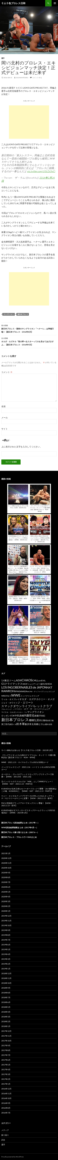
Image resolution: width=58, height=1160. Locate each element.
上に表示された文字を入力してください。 (21, 446)
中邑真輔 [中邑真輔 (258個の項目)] (19, 715)
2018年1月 (5, 1026)
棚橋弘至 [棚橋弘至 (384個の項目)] (34, 720)
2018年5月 (5, 1007)
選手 (3, 58)
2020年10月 (6, 868)
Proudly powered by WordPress (12, 1157)
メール (4, 417)
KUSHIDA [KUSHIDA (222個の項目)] (47, 684)
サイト (4, 428)
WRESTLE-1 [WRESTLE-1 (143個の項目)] (6, 696)
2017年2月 (5, 1079)
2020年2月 (5, 906)
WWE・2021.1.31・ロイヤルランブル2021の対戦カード (25, 762)
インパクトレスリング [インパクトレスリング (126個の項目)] (29, 696)
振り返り (5, 1135)
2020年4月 (5, 896)
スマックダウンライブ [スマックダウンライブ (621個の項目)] (16, 706)
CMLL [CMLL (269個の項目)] (35, 680)
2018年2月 (5, 1021)
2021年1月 (5, 853)
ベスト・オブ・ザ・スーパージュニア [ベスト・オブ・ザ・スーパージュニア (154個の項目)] (33, 709)
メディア (5, 1130)
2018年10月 (6, 983)
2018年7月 (5, 997)
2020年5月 (5, 892)
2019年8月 (5, 935)
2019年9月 (5, 930)
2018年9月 (5, 988)
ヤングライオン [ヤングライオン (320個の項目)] (35, 711)
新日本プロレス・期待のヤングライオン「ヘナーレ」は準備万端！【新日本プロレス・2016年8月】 (29, 328)
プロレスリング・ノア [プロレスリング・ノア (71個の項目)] (8, 709)
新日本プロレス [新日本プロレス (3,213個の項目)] (15, 719)
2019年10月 (6, 925)
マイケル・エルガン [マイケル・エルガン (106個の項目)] (9, 712)
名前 (3, 406)
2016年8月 (5, 1108)
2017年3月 (5, 1074)
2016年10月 (6, 1098)
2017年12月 (6, 1031)
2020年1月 (5, 911)
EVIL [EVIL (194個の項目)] (43, 680)
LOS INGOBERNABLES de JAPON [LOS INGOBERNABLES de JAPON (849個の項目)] (24, 687)
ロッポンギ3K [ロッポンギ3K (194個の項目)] (8, 715)
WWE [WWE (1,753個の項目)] (15, 695)
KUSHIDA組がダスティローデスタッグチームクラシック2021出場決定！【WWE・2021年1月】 (28, 811)
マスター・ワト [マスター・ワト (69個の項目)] (22, 712)
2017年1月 (5, 1084)
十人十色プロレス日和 (13, 3)
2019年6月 (5, 944)
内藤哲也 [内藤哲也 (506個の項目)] (29, 715)
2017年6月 (5, 1060)
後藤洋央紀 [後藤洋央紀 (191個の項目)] (39, 715)
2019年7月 (5, 940)
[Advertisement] (29, 122)
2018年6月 (5, 1002)
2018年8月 (5, 993)
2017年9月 (5, 1045)
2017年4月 (5, 1069)
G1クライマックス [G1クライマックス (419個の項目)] (11, 683)
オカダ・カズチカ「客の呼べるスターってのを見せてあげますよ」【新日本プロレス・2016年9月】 (29, 341)
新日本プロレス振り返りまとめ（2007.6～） (20, 832)
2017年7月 (5, 1055)
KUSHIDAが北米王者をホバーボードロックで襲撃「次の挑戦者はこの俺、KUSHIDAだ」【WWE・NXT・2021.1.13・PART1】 (29, 790)
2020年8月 (5, 877)
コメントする (37, 78)
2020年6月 (5, 887)
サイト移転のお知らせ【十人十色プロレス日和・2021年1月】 (27, 750)
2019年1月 (5, 968)
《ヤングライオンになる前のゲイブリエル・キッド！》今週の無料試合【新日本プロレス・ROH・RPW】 (28, 756)
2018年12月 (6, 973)
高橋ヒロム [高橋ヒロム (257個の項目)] (39, 724)
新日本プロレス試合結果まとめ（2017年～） (20, 823)
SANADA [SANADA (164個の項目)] (23, 691)
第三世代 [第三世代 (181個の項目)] (5, 724)
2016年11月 (6, 1093)
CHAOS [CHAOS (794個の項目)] (27, 680)
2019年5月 (5, 949)
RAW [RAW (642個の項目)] (4, 691)
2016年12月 (6, 1089)
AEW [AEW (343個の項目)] (19, 680)
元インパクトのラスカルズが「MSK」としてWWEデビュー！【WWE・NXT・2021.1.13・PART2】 (27, 782)
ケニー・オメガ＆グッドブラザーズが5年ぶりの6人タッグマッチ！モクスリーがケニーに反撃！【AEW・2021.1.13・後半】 (27, 797)
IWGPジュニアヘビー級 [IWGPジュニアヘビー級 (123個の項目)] (32, 684)
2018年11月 (6, 978)
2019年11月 (6, 920)
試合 (3, 1140)
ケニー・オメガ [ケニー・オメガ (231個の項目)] (47, 699)
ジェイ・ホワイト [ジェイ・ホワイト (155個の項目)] (9, 703)
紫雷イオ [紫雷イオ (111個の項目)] (12, 724)
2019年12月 (6, 916)
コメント (6, 372)
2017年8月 (5, 1050)
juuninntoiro (22, 78)
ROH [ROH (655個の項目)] (11, 691)
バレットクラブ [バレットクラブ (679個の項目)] (41, 706)
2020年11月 (6, 863)
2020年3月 (5, 901)
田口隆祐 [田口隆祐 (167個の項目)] (43, 720)
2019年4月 (5, 954)
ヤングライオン (9, 314)
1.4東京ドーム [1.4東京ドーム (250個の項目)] (8, 680)
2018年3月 (5, 1017)
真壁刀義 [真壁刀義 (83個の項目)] (50, 720)
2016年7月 (5, 1113)
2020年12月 (6, 858)
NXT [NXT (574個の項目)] (49, 687)
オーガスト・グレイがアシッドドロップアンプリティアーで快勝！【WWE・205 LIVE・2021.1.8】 (27, 775)
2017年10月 (6, 1041)
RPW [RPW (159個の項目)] (17, 691)
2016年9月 (5, 1103)
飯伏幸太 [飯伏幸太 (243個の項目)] (29, 724)
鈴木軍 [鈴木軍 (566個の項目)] (20, 723)
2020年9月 (5, 872)
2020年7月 (5, 882)
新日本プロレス (23, 314)
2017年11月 (6, 1036)
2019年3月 (5, 959)
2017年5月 (5, 1065)
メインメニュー (55, 3)
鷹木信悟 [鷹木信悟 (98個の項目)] (48, 724)
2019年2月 (5, 964)
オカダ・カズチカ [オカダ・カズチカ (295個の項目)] (29, 699)
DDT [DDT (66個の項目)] (39, 681)
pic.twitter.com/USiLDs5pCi (41, 171)
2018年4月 (5, 1012)
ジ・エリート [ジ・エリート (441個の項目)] (25, 702)
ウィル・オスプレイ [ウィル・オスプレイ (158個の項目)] (10, 699)
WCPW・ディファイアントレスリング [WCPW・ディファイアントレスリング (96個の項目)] (41, 692)
